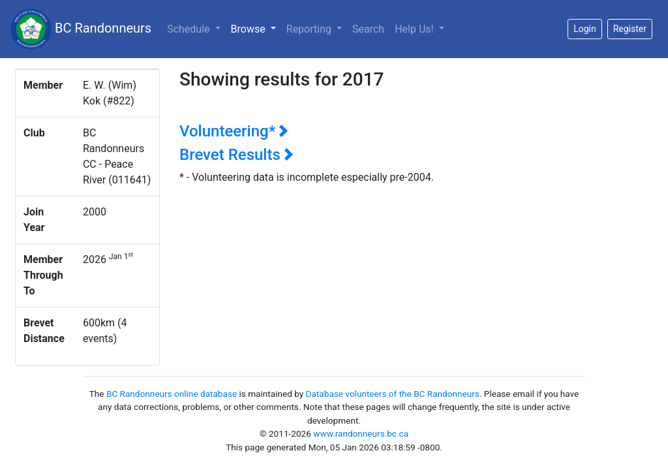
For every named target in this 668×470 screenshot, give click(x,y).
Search (368, 29)
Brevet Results (236, 155)
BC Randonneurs (80, 29)
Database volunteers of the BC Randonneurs (392, 393)
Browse (256, 28)
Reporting (310, 29)
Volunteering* (233, 131)
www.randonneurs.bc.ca (360, 433)
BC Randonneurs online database (171, 393)
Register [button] (629, 29)
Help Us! (415, 29)
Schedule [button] (189, 29)
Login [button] (584, 29)
